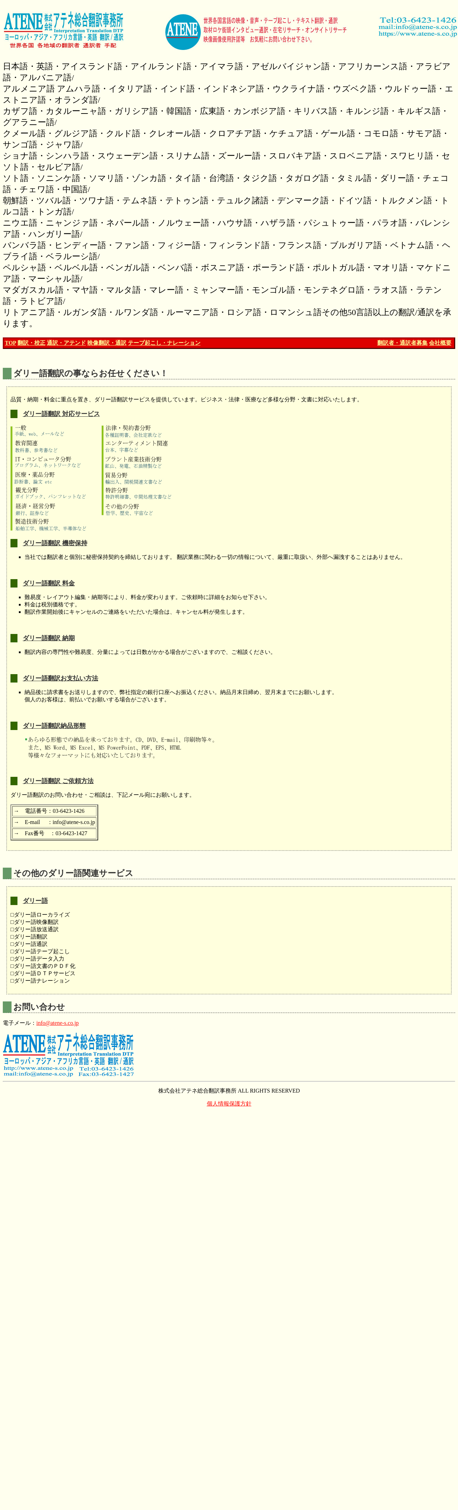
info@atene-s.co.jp (57, 1023)
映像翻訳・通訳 (106, 343)
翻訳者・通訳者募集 (402, 343)
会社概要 (440, 343)
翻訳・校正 (31, 343)
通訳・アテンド (66, 343)
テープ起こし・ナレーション (164, 343)
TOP (10, 343)
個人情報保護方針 (229, 1104)
